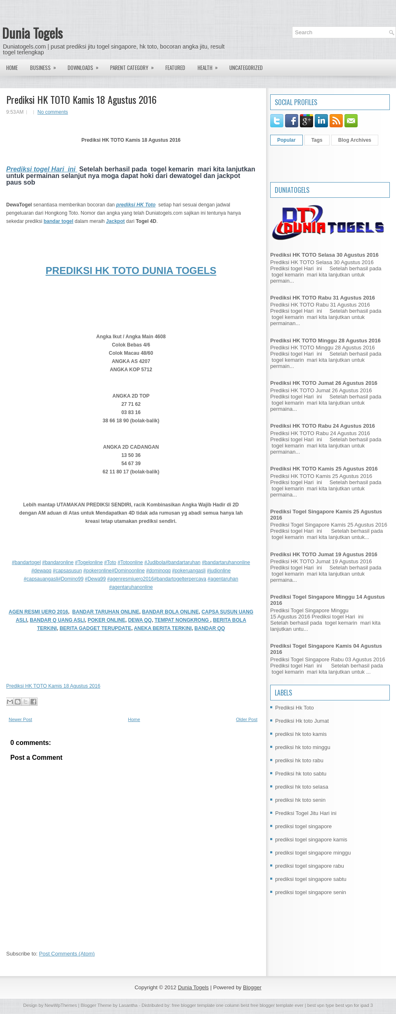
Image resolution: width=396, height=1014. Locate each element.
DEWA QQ (140, 620)
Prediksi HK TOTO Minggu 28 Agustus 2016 (325, 340)
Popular (286, 140)
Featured (175, 67)
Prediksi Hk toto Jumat (302, 721)
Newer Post (20, 719)
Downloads (86, 65)
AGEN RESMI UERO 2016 (38, 612)
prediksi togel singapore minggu (313, 853)
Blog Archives (354, 140)
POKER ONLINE (106, 620)
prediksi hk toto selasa (301, 787)
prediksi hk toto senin (300, 800)
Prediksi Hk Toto (294, 708)
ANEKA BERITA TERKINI (162, 628)
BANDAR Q (44, 620)
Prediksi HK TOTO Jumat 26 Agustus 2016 (323, 383)
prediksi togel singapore (303, 826)
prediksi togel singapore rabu (309, 866)
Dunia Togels (32, 32)
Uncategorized (246, 67)
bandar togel (58, 221)
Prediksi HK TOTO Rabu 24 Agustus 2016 (322, 426)
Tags (317, 140)
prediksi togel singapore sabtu (310, 879)
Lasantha (128, 1005)
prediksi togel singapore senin (310, 892)
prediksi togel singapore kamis (311, 839)
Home (12, 67)
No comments (53, 112)
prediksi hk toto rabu (299, 760)
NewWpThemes (61, 1005)
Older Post (246, 719)
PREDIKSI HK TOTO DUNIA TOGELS (131, 270)
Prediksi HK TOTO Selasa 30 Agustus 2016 (324, 255)
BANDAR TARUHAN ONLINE (105, 612)
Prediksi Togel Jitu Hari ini (306, 813)
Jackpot (115, 221)
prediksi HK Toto (136, 205)
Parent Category (134, 65)
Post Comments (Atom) (67, 954)
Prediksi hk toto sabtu (300, 773)
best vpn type (321, 1005)
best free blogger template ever (271, 1005)
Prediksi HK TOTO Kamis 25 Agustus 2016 (324, 469)
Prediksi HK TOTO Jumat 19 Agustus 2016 (323, 554)
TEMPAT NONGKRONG (182, 620)
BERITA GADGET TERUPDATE (95, 628)
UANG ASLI (71, 620)
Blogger (252, 987)
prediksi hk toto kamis (301, 734)
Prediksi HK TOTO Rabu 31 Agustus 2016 (322, 298)
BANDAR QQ (209, 628)
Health (210, 65)
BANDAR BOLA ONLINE (170, 612)
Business (45, 65)
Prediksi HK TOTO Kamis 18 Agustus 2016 (81, 99)
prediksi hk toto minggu (302, 747)
